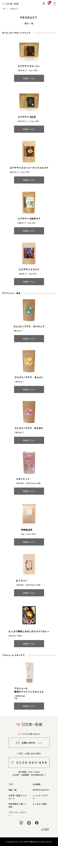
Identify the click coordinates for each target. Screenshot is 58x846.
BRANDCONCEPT (41, 789)
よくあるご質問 (40, 804)
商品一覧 (13, 789)
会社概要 (37, 784)
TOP (3, 9)
